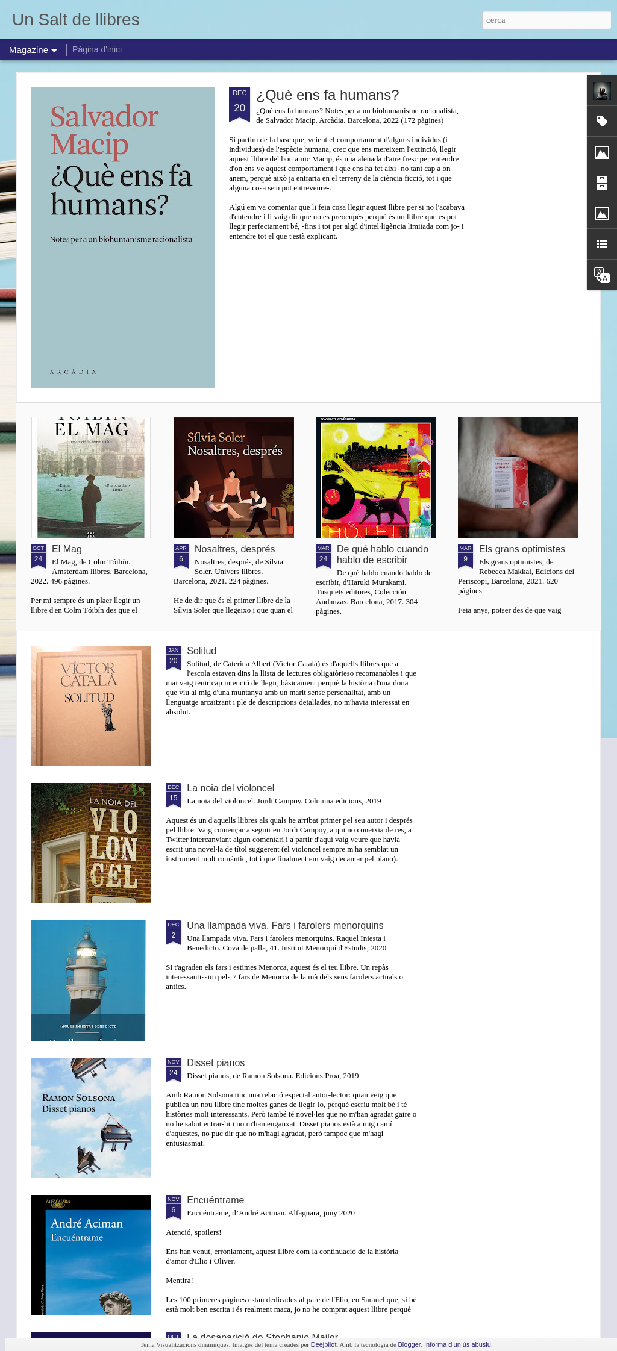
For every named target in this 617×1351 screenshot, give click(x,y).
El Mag (67, 549)
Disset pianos (216, 1063)
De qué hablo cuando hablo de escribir (382, 554)
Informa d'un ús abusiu (457, 1344)
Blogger (409, 1344)
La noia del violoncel (230, 788)
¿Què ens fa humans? (327, 95)
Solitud (201, 651)
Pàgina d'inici (97, 49)
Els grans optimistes (522, 549)
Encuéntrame (215, 1200)
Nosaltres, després (235, 549)
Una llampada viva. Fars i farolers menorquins (285, 925)
